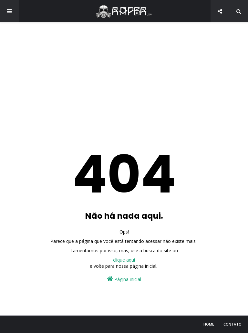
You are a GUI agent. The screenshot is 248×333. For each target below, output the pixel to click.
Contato (232, 324)
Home (208, 324)
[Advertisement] (124, 77)
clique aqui (124, 260)
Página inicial (124, 279)
